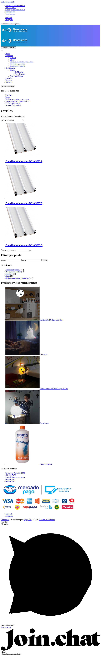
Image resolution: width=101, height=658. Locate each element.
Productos (9, 56)
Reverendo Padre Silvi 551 (15, 6)
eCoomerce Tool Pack (47, 520)
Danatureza (5, 520)
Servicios (8, 78)
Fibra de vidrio (20, 74)
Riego (12, 60)
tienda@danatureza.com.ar (15, 10)
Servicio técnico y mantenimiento (17, 101)
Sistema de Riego (16, 76)
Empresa (8, 80)
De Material (19, 72)
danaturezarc (10, 12)
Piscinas (13, 58)
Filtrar (45, 260)
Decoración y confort (17, 66)
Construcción (10, 68)
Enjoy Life (27, 520)
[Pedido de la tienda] (12, 120)
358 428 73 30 (10, 8)
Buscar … (4, 250)
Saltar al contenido (8, 2)
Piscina (12, 70)
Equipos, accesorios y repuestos (21, 62)
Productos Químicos (17, 64)
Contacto (8, 82)
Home (7, 54)
